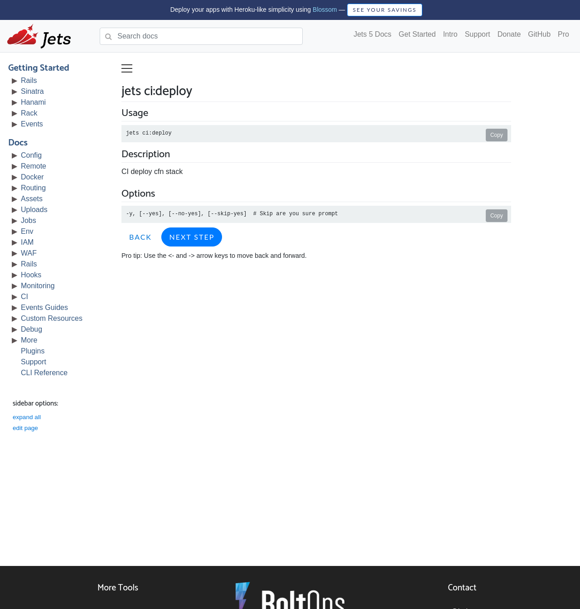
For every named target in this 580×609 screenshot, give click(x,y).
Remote (34, 166)
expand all (28, 417)
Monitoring (39, 286)
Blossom (325, 9)
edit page (26, 428)
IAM (28, 242)
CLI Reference (45, 373)
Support (477, 34)
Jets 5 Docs (372, 34)
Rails (30, 80)
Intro (450, 34)
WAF (30, 253)
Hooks (32, 275)
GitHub (539, 34)
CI (25, 296)
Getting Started (39, 68)
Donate (509, 34)
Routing (34, 188)
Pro (563, 34)
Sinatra (33, 91)
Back (141, 236)
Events (33, 124)
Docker (33, 177)
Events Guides (45, 307)
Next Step (192, 236)
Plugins (33, 351)
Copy (497, 135)
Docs (19, 142)
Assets (33, 199)
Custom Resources (52, 318)
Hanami (34, 102)
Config (32, 155)
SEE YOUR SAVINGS (385, 9)
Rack (30, 113)
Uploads (35, 209)
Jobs (29, 220)
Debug (32, 329)
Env (28, 231)
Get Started (417, 34)
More (30, 340)
